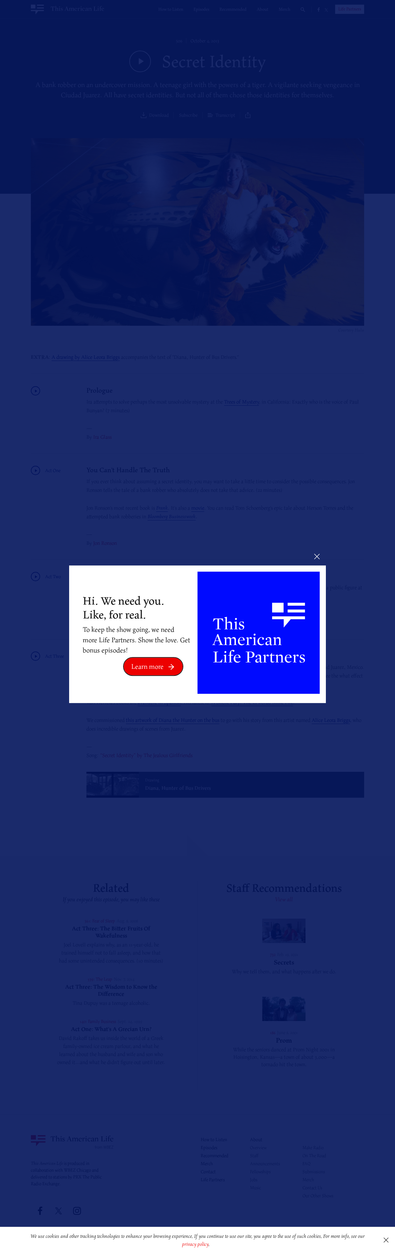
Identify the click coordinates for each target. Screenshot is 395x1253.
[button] (212, 1245)
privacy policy (195, 1244)
